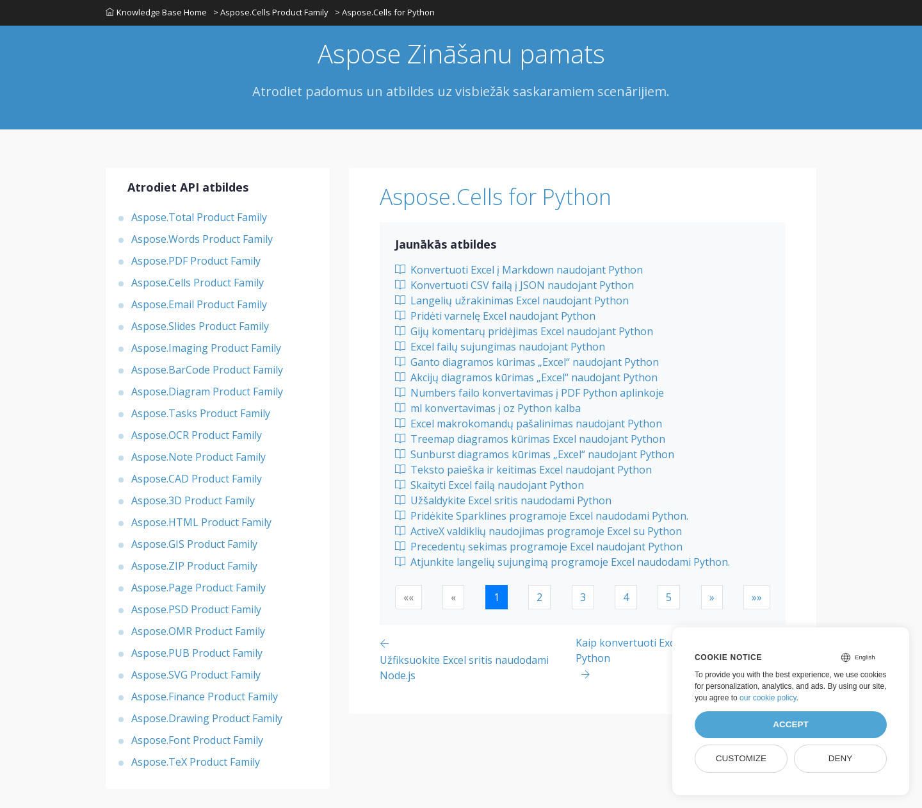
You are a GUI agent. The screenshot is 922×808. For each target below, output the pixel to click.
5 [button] (669, 597)
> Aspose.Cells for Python (385, 12)
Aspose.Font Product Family (197, 740)
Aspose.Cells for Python (495, 196)
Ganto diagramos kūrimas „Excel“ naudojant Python (527, 362)
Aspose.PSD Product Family (196, 609)
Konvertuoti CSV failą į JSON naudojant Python (514, 285)
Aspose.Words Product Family (202, 239)
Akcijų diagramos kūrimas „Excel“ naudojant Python (526, 377)
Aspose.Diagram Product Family (207, 391)
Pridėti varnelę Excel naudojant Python (495, 316)
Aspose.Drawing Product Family (206, 718)
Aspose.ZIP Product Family (194, 566)
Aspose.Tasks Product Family (200, 413)
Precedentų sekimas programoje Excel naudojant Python (539, 547)
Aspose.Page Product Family (198, 588)
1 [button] (496, 597)
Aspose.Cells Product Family (197, 283)
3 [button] (583, 597)
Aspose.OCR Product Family (196, 435)
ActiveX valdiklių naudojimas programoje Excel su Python (538, 531)
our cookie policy (768, 697)
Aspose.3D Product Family (193, 500)
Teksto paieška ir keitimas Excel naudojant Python (523, 470)
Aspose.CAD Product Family (196, 479)
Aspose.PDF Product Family (196, 261)
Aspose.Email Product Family (199, 304)
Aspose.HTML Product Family (201, 522)
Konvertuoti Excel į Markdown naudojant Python (519, 270)
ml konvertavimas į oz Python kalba (488, 408)
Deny (841, 758)
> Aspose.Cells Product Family (270, 12)
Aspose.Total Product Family (199, 217)
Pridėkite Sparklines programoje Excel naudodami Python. (541, 516)
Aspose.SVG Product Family (196, 675)
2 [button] (539, 597)
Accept (791, 724)
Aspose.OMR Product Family (198, 631)
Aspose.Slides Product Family (200, 326)
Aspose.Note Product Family (198, 457)
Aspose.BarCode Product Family (207, 370)
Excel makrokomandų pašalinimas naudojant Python (528, 423)
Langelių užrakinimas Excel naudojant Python (512, 300)
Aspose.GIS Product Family (194, 544)
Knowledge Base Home (156, 12)
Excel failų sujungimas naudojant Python (500, 347)
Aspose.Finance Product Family (204, 696)
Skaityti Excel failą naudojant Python (489, 485)
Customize (741, 758)
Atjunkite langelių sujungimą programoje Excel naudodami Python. (562, 562)
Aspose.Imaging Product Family (206, 348)
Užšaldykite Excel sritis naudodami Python (503, 500)
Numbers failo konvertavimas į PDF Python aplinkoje (529, 393)
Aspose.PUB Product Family (197, 653)
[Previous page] (478, 659)
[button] (712, 597)
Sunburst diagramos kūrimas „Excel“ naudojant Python (534, 454)
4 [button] (626, 597)
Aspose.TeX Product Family (195, 762)
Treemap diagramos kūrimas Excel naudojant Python (530, 439)
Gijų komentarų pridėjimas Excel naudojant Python (524, 331)
